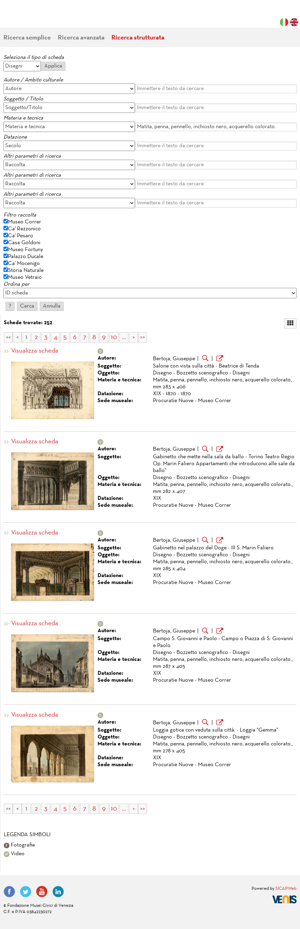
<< (8, 337)
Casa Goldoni (24, 242)
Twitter (25, 891)
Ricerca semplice (27, 38)
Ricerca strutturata (137, 38)
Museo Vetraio (25, 277)
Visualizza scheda (34, 351)
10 (114, 337)
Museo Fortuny (25, 249)
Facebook (9, 891)
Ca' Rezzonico (24, 229)
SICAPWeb (286, 889)
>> (142, 337)
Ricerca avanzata (81, 38)
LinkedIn (58, 891)
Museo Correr (24, 222)
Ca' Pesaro (20, 235)
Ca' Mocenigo (24, 263)
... (124, 337)
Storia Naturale (26, 270)
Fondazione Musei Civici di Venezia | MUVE (32, 17)
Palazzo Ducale (25, 256)
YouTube (42, 891)
